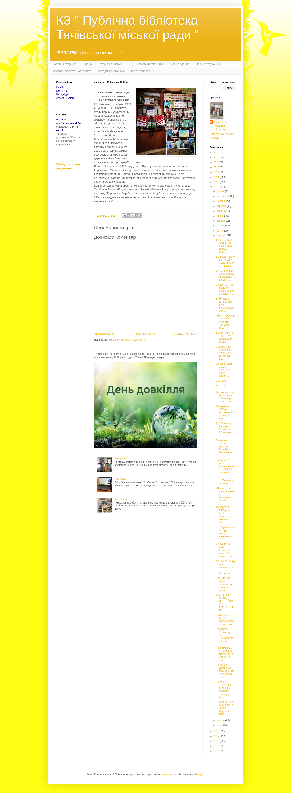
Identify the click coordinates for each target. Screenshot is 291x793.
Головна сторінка (64, 64)
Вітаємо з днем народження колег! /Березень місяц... (224, 708)
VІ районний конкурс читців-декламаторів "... (225, 533)
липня (220, 216)
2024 (216, 162)
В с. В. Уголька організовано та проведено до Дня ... (225, 275)
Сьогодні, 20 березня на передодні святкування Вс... (224, 352)
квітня (220, 230)
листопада (222, 196)
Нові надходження (208, 64)
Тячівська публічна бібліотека (220, 126)
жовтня (220, 201)
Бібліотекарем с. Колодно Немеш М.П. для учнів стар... (224, 654)
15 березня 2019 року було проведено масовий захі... (223, 515)
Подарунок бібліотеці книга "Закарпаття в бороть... (224, 635)
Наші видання (179, 64)
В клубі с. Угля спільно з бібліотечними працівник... (225, 289)
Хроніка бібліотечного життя (72, 71)
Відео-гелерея (140, 71)
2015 (216, 746)
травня (220, 225)
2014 (216, 751)
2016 (216, 741)
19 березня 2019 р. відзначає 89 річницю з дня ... (225, 412)
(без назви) (120, 458)
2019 (216, 187)
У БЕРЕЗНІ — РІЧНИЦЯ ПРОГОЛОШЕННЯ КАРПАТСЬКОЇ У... (225, 603)
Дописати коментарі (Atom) (129, 339)
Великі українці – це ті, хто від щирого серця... (225, 337)
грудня (220, 191)
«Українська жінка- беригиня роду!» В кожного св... (225, 550)
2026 (216, 152)
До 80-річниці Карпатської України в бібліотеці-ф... (224, 429)
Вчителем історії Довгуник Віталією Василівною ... (224, 448)
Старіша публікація (185, 333)
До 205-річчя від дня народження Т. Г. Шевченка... (225, 567)
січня (219, 725)
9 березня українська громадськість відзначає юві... (225, 671)
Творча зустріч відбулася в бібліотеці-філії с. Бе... (224, 397)
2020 (216, 182)
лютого (220, 720)
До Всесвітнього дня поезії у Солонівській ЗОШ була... (225, 261)
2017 (216, 736)
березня (221, 235)
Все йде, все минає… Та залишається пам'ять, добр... (225, 584)
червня (220, 220)
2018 (216, 731)
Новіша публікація (105, 333)
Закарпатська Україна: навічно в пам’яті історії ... (224, 369)
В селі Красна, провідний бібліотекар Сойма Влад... (224, 245)
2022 (216, 172)
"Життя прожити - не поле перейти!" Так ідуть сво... (225, 321)
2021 (216, 177)
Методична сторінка (111, 71)
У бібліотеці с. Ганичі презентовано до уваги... (225, 620)
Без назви (221, 380)
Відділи (87, 64)
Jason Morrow (169, 774)
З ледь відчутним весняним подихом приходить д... (224, 689)
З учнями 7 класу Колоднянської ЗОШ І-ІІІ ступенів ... (225, 466)
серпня (220, 210)
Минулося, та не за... (225, 480)
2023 (216, 167)
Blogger (199, 774)
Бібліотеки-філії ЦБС (150, 64)
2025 (216, 157)
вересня (221, 206)
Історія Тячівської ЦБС (114, 64)
